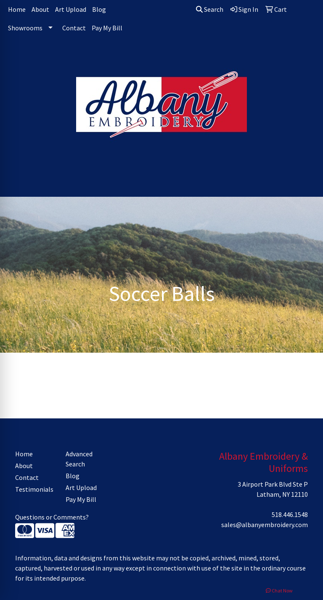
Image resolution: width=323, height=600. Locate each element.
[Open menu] (306, 184)
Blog (99, 9)
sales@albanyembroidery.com (264, 524)
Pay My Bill (107, 28)
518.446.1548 (290, 514)
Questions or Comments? (52, 517)
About (40, 9)
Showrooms (25, 28)
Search (209, 9)
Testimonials (34, 489)
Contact (74, 28)
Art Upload (70, 9)
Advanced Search (79, 459)
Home (17, 9)
